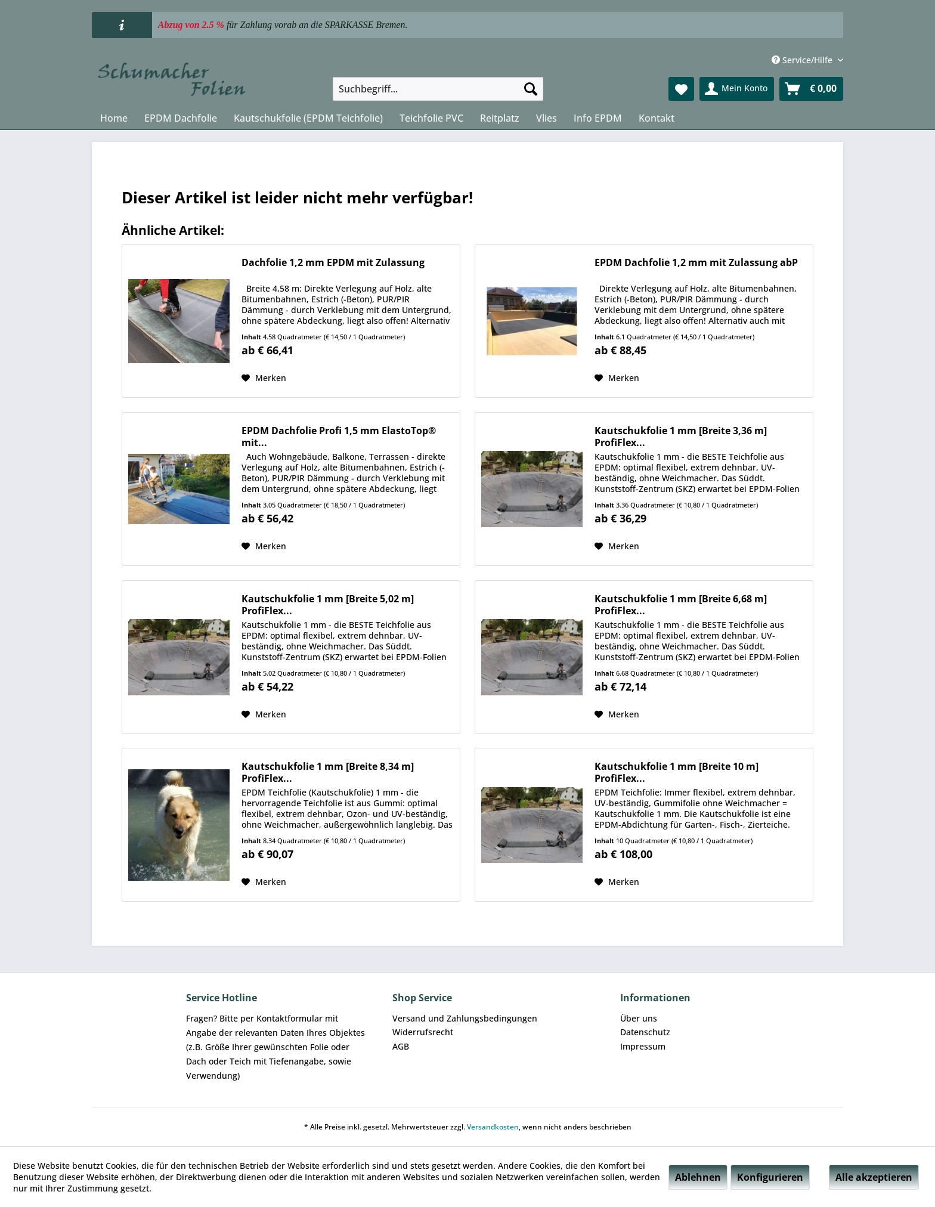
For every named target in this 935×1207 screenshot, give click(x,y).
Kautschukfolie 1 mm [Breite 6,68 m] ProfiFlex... (681, 605)
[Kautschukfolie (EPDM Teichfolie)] (308, 118)
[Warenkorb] (811, 89)
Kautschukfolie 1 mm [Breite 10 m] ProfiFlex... (676, 772)
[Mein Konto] (736, 89)
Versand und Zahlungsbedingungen (464, 1018)
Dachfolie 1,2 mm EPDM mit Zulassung (333, 262)
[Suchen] (530, 89)
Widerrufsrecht (422, 1032)
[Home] (114, 118)
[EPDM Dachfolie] (180, 118)
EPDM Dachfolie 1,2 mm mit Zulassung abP (696, 262)
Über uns (638, 1018)
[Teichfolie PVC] (431, 118)
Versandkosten (493, 1127)
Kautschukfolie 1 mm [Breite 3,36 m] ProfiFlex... (681, 436)
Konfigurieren (770, 1177)
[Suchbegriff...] (438, 89)
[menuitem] (438, 89)
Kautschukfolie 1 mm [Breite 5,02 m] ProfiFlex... (328, 605)
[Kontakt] (656, 118)
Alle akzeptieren (873, 1177)
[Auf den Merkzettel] (264, 378)
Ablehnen (698, 1177)
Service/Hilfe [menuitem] (803, 60)
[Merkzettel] (681, 89)
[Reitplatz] (500, 118)
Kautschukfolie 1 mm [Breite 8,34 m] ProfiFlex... (328, 772)
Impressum (642, 1046)
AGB (400, 1046)
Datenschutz (645, 1032)
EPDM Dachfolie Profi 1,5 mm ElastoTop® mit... (339, 436)
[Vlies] (546, 118)
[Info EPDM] (597, 118)
